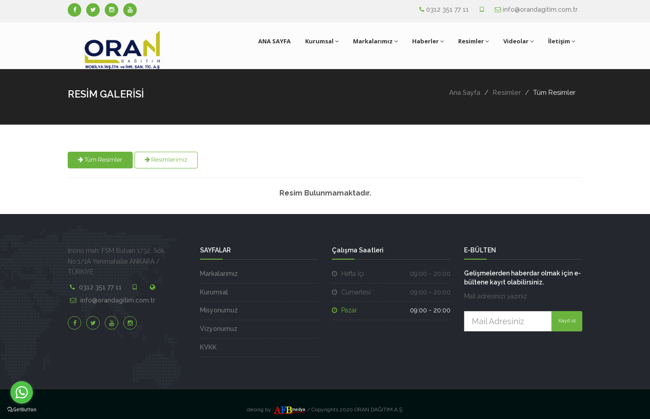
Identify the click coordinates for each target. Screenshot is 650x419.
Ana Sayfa (464, 92)
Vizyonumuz (218, 328)
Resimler (473, 41)
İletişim (561, 41)
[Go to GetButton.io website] (21, 410)
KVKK (208, 347)
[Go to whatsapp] (21, 392)
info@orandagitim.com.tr (540, 9)
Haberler (428, 41)
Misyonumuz (219, 310)
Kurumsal (322, 41)
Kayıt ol (567, 321)
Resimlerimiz (166, 159)
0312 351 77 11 (447, 9)
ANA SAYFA (274, 41)
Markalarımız (375, 41)
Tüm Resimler (100, 159)
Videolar (518, 41)
